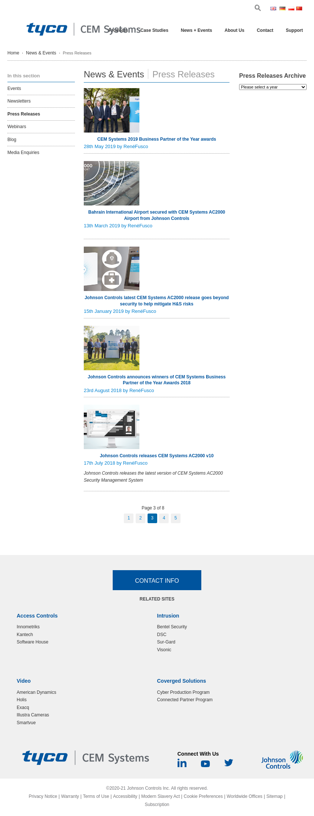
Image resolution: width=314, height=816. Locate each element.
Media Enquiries (23, 152)
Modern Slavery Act (160, 796)
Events (14, 88)
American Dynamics (36, 692)
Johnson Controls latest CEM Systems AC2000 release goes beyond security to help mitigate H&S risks (157, 301)
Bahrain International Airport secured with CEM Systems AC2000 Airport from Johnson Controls (156, 215)
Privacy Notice (43, 796)
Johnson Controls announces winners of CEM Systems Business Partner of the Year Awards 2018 (157, 380)
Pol (291, 9)
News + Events (196, 30)
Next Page (195, 518)
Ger (283, 9)
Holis (22, 699)
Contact (265, 30)
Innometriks (28, 626)
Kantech (25, 634)
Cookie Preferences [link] (203, 796)
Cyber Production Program (183, 692)
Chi (299, 9)
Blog (11, 139)
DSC (161, 634)
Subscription (157, 804)
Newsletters (19, 101)
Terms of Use (96, 796)
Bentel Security (172, 626)
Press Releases (23, 114)
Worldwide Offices (244, 796)
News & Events (41, 53)
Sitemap (275, 796)
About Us (234, 30)
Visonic (164, 649)
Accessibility (125, 796)
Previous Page (114, 518)
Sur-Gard (166, 642)
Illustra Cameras (33, 715)
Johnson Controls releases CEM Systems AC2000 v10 (157, 455)
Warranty (70, 796)
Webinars (16, 126)
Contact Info (157, 581)
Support (294, 30)
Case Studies (154, 30)
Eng (274, 9)
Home (13, 53)
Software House (32, 642)
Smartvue (26, 722)
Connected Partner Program (185, 699)
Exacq (23, 707)
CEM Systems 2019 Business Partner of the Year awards (156, 139)
